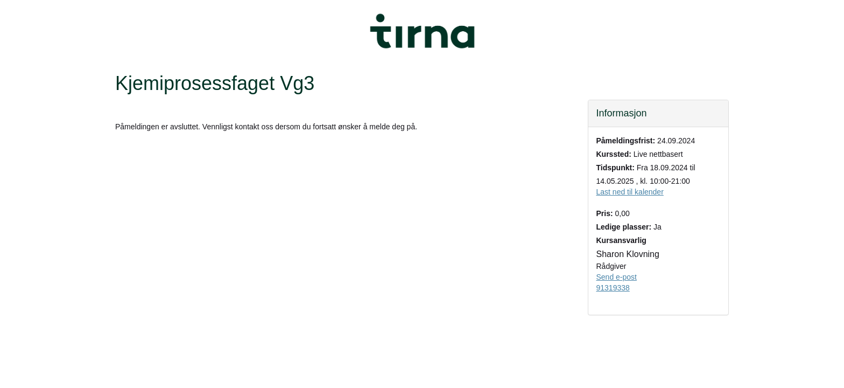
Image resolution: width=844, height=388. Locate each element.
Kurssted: (613, 154)
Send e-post (616, 277)
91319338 (613, 287)
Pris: (604, 213)
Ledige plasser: (624, 227)
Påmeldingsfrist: (626, 140)
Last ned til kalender (630, 192)
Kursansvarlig (621, 240)
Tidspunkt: (615, 167)
